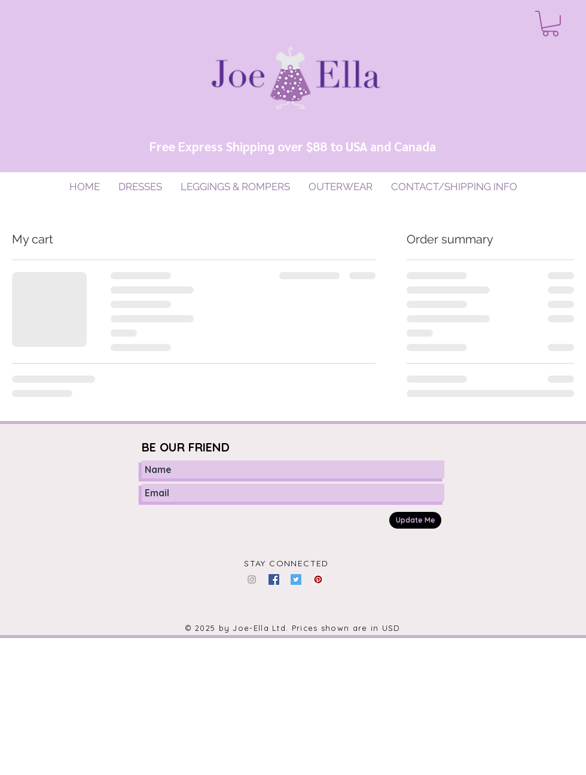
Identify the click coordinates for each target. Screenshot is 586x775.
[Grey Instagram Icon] (251, 579)
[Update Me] (415, 520)
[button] (550, 23)
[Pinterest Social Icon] (318, 579)
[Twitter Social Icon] (296, 579)
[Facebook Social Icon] (273, 579)
